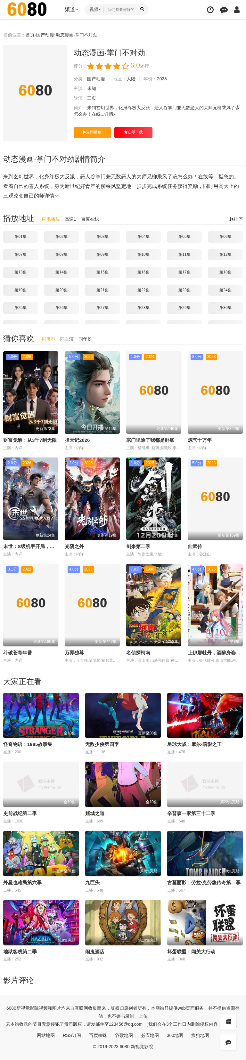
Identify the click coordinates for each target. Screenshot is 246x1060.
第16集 (143, 272)
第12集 (225, 254)
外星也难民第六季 (22, 882)
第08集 (61, 254)
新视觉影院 (27, 1007)
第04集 (143, 236)
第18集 (225, 272)
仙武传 (195, 546)
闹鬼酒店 (94, 951)
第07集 (20, 254)
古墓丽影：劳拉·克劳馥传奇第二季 (204, 882)
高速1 (70, 219)
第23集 (184, 290)
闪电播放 (51, 219)
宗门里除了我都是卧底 (150, 440)
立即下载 (133, 132)
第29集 (184, 307)
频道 (71, 9)
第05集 (184, 236)
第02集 (61, 236)
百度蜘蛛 (98, 1035)
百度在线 (90, 219)
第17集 (184, 272)
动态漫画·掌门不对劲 (76, 34)
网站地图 (46, 1035)
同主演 (67, 339)
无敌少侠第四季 (102, 744)
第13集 (20, 272)
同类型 (48, 339)
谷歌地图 (124, 1035)
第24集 (225, 290)
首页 (30, 34)
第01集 (20, 236)
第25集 (20, 307)
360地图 (175, 1035)
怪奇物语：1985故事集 (27, 744)
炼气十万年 (200, 440)
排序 (236, 219)
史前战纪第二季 (20, 813)
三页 (91, 98)
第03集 (102, 236)
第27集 (102, 307)
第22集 (143, 290)
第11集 (184, 254)
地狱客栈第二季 (20, 951)
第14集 (61, 272)
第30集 (225, 307)
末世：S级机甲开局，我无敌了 (36, 546)
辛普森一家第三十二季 (191, 813)
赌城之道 (94, 813)
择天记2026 (77, 440)
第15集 (102, 272)
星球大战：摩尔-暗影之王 (194, 744)
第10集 (143, 254)
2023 (162, 78)
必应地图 (150, 1035)
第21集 (102, 290)
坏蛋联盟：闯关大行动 (191, 951)
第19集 (20, 290)
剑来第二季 (138, 546)
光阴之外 (74, 546)
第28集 (143, 307)
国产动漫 (45, 34)
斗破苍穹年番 (17, 652)
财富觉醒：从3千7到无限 (30, 440)
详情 (109, 114)
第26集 (61, 307)
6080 (11, 1007)
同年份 (85, 339)
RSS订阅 (72, 1035)
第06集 (225, 236)
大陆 (131, 78)
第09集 (102, 254)
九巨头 (92, 882)
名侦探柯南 (138, 652)
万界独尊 (74, 652)
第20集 (61, 290)
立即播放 (92, 132)
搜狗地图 (200, 1035)
